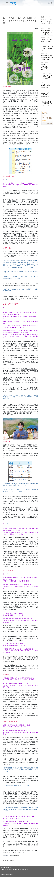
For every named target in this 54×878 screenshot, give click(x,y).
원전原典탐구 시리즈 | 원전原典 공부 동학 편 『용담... (46, 103)
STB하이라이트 (44, 19)
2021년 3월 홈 (6, 861)
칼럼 (42, 44)
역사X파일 (43, 28)
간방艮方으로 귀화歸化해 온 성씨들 (46, 40)
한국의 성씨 (43, 37)
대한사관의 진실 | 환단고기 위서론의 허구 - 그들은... (47, 32)
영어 (42, 62)
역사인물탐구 (43, 73)
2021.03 (13, 15)
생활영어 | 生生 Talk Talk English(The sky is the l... (47, 67)
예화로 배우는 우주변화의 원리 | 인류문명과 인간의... (47, 57)
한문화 (42, 53)
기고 (8, 15)
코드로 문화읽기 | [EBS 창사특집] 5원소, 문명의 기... (47, 94)
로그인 (2, 872)
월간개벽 (6, 856)
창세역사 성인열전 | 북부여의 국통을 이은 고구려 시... (47, 77)
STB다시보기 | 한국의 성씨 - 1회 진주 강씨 (47, 23)
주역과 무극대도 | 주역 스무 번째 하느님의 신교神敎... (47, 85)
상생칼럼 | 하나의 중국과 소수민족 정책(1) (47, 48)
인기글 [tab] (42, 16)
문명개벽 (4, 15)
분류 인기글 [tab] (47, 16)
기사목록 (12, 861)
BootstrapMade (9, 875)
